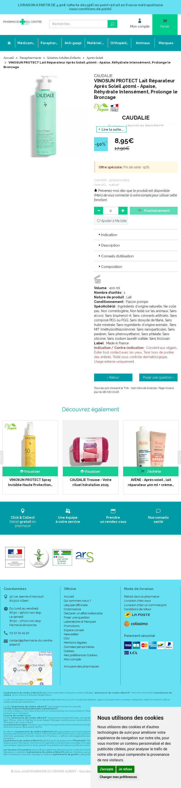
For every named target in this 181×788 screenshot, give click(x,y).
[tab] (136, 235)
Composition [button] (110, 267)
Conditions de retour (137, 609)
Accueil (8, 58)
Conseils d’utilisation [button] (116, 256)
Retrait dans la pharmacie (141, 596)
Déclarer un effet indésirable (83, 613)
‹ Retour (113, 378)
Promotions (71, 626)
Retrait (22, 518)
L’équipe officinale (76, 605)
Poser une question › (158, 378)
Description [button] (109, 246)
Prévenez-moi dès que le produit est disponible (132, 191)
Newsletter (71, 634)
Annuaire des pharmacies (81, 666)
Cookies (69, 651)
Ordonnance (72, 609)
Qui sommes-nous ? (77, 601)
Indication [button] (107, 235)
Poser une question (77, 617)
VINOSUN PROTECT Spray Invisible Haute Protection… (30, 482)
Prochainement (154, 210)
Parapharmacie (31, 58)
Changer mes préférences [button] (118, 777)
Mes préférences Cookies (80, 655)
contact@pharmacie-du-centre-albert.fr (31, 642)
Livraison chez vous (137, 601)
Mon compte (72, 659)
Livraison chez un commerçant (145, 605)
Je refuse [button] (125, 769)
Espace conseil (74, 630)
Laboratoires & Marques (80, 622)
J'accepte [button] (107, 769)
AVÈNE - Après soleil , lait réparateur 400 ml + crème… (151, 482)
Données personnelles (79, 647)
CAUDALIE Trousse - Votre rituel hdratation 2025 (90, 482)
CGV (67, 638)
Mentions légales (75, 642)
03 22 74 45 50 (19, 633)
